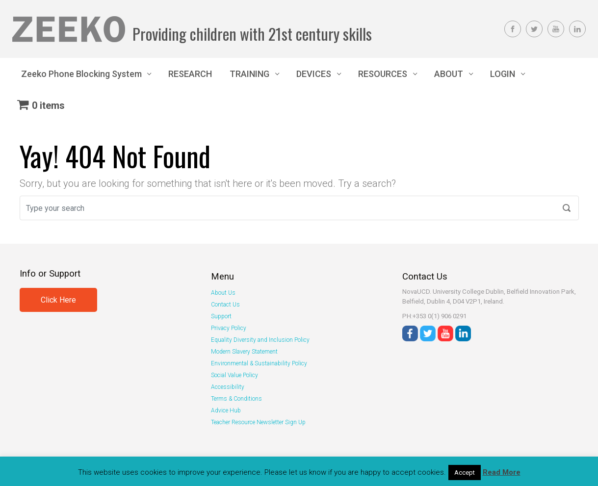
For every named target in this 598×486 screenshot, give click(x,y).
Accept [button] (464, 472)
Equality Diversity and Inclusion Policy (260, 339)
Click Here (58, 300)
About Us (223, 292)
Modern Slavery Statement (244, 351)
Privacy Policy (228, 328)
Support (221, 316)
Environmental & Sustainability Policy (259, 363)
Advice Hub (226, 410)
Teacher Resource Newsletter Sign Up (258, 422)
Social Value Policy (234, 375)
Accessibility (227, 387)
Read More (501, 472)
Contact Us (225, 304)
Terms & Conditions (236, 398)
